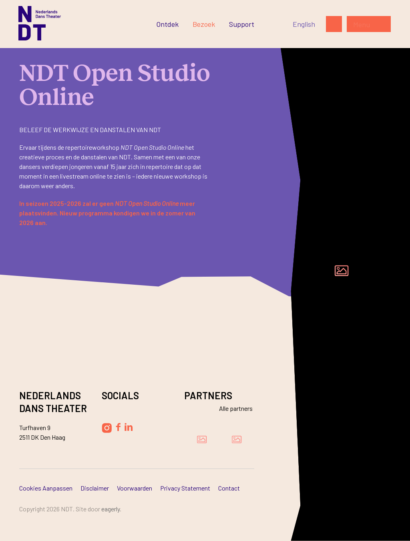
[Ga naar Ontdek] (167, 24)
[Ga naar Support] (241, 24)
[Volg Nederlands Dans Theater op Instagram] (107, 428)
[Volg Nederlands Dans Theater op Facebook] (118, 427)
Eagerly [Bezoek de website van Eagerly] (110, 509)
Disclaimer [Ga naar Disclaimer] (94, 488)
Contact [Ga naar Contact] (229, 488)
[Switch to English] (304, 24)
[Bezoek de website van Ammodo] (236, 439)
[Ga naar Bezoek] (203, 24)
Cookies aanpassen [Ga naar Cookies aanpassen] (45, 488)
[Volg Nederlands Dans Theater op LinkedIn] (129, 427)
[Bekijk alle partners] (231, 408)
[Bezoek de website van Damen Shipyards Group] (201, 439)
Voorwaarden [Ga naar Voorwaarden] (134, 488)
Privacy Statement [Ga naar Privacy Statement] (185, 488)
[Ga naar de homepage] (39, 23)
